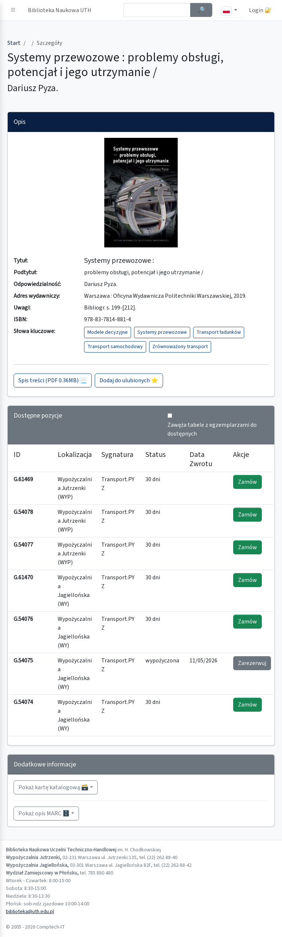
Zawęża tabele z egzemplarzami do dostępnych (212, 429)
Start (14, 43)
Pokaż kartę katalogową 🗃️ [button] (53, 787)
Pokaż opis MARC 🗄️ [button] (44, 813)
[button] (13, 10)
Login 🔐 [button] (260, 10)
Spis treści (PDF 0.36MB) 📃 (52, 380)
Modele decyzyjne (107, 332)
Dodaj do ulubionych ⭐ (129, 380)
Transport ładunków (218, 332)
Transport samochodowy (115, 346)
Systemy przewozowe (162, 332)
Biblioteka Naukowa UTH (59, 10)
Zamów (247, 482)
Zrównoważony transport (180, 346)
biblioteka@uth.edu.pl (30, 911)
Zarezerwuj (252, 663)
